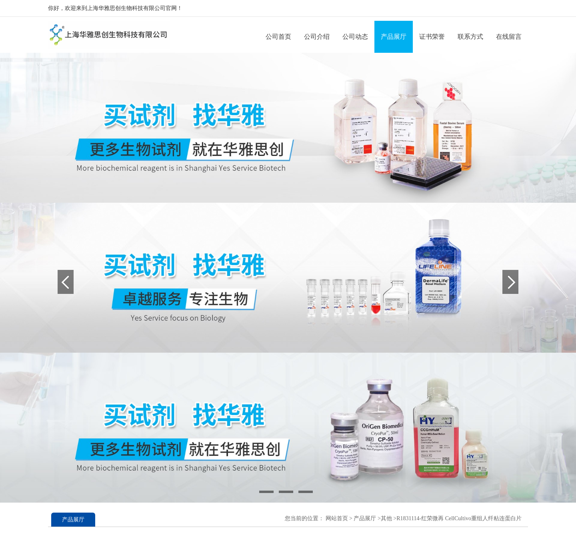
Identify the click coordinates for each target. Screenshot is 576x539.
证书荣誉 (432, 36)
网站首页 (337, 518)
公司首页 (278, 36)
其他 (386, 518)
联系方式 (470, 36)
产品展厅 (393, 36)
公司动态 (355, 36)
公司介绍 (317, 36)
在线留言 (509, 36)
